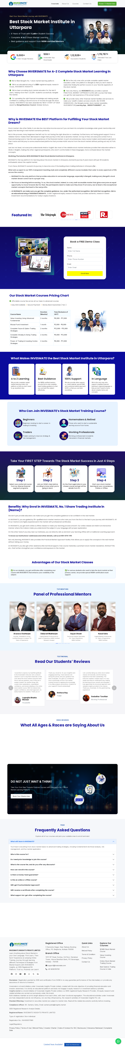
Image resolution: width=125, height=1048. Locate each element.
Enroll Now (85, 273)
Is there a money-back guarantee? (24, 875)
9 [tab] (85, 221)
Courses (75, 4)
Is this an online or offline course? (24, 880)
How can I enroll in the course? (23, 870)
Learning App (81, 105)
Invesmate (55, 4)
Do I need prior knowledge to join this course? (29, 859)
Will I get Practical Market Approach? (25, 885)
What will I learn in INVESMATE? (22, 841)
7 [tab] (79, 221)
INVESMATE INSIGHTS (38, 193)
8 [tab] (82, 221)
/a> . (94, 166)
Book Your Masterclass (21, 796)
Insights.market (14, 991)
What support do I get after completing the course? (31, 895)
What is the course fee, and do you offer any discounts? (33, 864)
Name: (69, 248)
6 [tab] (76, 221)
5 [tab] (73, 221)
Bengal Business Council (26, 105)
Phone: (69, 256)
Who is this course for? (20, 854)
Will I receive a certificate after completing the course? (32, 890)
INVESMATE (86, 91)
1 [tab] (62, 221)
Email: (69, 264)
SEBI (37, 85)
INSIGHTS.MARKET (95, 105)
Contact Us (87, 4)
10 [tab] (88, 221)
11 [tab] (91, 221)
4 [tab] (70, 221)
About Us (65, 4)
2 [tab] (64, 221)
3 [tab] (67, 221)
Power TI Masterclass (107, 4)
